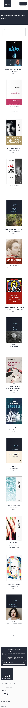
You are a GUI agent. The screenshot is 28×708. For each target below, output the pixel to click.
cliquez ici (16, 658)
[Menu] (23, 3)
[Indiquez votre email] (12, 662)
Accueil (2, 9)
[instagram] (5, 693)
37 (14, 635)
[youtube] (7, 693)
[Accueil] (7, 3)
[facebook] (2, 693)
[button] (8, 30)
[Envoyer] (24, 662)
